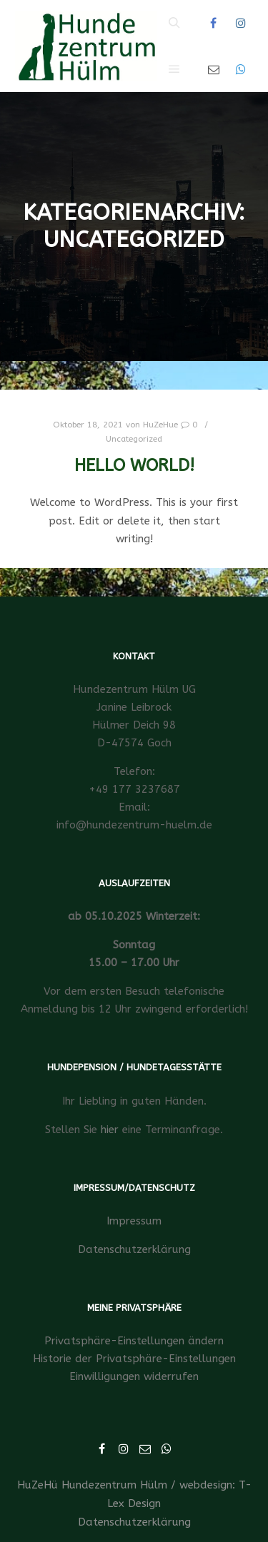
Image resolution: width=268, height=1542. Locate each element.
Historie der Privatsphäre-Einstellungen (134, 1358)
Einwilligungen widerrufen (134, 1376)
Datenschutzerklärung (134, 1249)
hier (110, 1129)
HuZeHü (37, 1484)
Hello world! (134, 465)
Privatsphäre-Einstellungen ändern (134, 1340)
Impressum (134, 1220)
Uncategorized (134, 439)
